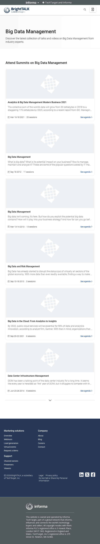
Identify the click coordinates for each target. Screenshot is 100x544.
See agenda (86, 117)
